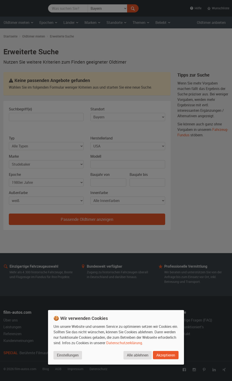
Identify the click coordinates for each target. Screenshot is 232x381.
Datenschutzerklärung (124, 342)
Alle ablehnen (137, 355)
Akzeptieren (165, 355)
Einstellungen (68, 355)
